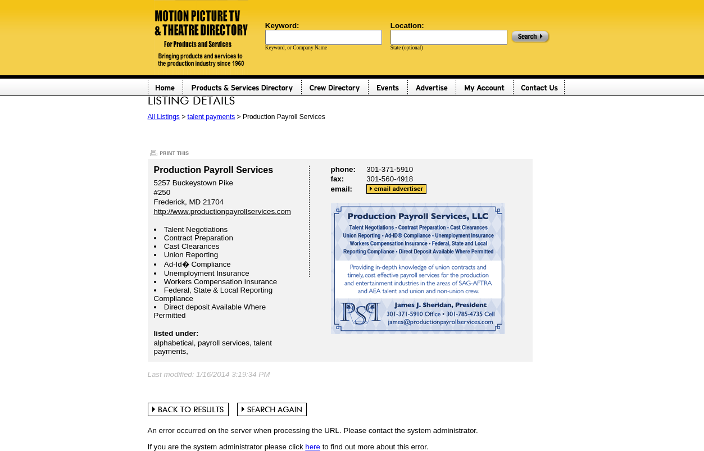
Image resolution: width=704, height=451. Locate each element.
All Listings (164, 117)
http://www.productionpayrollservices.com (222, 211)
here (312, 447)
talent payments (211, 117)
